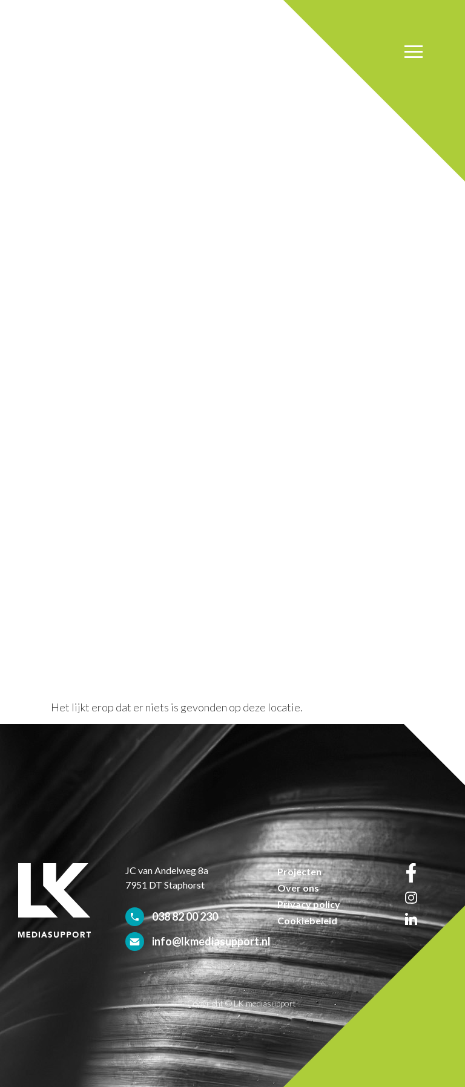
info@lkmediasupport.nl (211, 941)
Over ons (298, 887)
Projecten (299, 871)
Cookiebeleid (307, 920)
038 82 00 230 (185, 916)
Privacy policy (308, 904)
